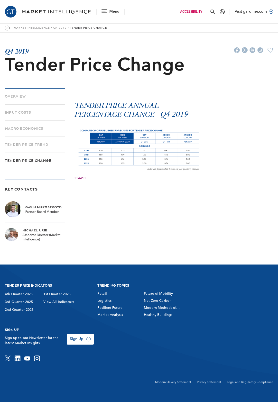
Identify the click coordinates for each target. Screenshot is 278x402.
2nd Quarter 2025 (19, 309)
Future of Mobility (158, 293)
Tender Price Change (28, 160)
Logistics (104, 300)
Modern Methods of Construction (160, 308)
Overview (15, 96)
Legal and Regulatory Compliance (250, 382)
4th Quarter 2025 (19, 294)
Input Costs (18, 112)
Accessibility (191, 11)
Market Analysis (110, 315)
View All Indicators (58, 302)
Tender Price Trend (26, 144)
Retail (102, 293)
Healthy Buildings (158, 315)
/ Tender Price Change (87, 28)
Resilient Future (109, 308)
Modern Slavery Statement (173, 382)
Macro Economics (24, 128)
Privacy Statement (209, 382)
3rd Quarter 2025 (19, 302)
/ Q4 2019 (59, 28)
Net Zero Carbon (157, 300)
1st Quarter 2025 (57, 294)
